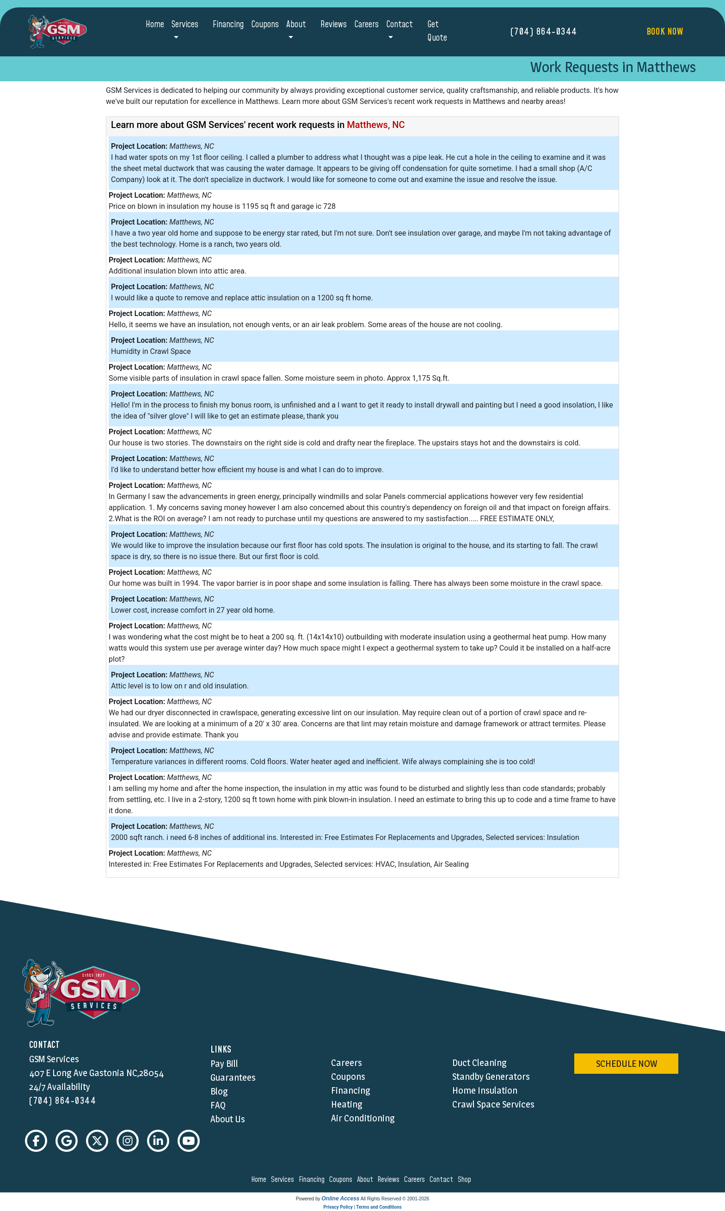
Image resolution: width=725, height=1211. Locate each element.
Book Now (664, 31)
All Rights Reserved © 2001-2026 (395, 1198)
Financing (228, 24)
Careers (366, 24)
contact (443, 1179)
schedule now (626, 1063)
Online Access (340, 1198)
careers (416, 1179)
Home (155, 24)
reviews (389, 1179)
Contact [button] (399, 24)
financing (313, 1179)
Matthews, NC (376, 124)
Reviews (333, 24)
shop (466, 1179)
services (284, 1179)
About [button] (296, 24)
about (366, 1179)
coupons (342, 1179)
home (260, 1179)
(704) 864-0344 (544, 31)
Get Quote (437, 31)
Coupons (265, 24)
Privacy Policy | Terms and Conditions (362, 1207)
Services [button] (185, 24)
